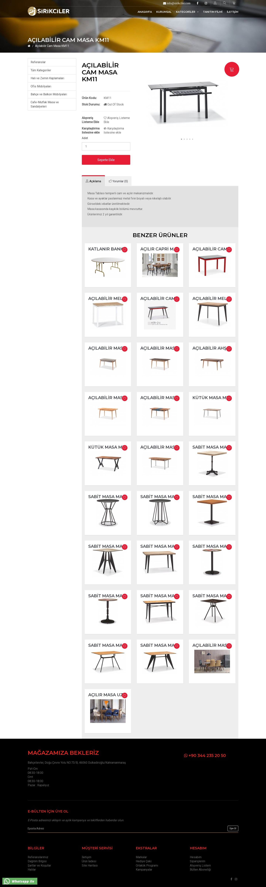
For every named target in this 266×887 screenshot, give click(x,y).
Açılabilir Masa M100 (165, 348)
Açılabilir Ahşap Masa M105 (225, 348)
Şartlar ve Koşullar (39, 865)
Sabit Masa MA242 (213, 447)
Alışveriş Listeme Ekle (117, 120)
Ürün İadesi (89, 861)
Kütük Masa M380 (109, 447)
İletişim (86, 857)
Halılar (32, 869)
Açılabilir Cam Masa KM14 (170, 298)
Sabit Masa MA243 (109, 496)
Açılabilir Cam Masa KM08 (223, 249)
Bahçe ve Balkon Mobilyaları (49, 94)
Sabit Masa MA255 (160, 595)
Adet (85, 138)
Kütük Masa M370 (213, 397)
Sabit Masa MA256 (213, 595)
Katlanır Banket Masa (115, 249)
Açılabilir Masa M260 (165, 397)
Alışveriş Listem (200, 865)
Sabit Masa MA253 (108, 595)
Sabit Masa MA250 (109, 546)
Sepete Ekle (106, 160)
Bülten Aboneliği (200, 869)
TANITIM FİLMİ (212, 11)
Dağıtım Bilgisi (37, 861)
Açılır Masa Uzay (108, 694)
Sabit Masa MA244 (161, 496)
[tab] (93, 181)
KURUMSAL (164, 11)
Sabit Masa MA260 (109, 645)
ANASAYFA (145, 11)
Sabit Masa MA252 (213, 546)
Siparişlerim (197, 861)
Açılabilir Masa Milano (220, 645)
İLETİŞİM (232, 11)
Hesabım (196, 857)
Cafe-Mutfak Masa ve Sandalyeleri (45, 104)
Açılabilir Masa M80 (112, 348)
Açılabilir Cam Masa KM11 (52, 46)
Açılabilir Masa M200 (113, 397)
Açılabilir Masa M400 (165, 447)
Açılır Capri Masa (161, 249)
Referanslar (38, 62)
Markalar (141, 857)
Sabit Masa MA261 (160, 645)
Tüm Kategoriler (41, 70)
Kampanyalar (144, 869)
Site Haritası (90, 865)
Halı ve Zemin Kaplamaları (47, 78)
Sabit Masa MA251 (160, 546)
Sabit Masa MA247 (213, 496)
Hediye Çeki (143, 861)
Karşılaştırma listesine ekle (114, 130)
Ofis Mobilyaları (41, 86)
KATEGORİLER (187, 11)
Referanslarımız (38, 857)
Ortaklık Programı (147, 865)
